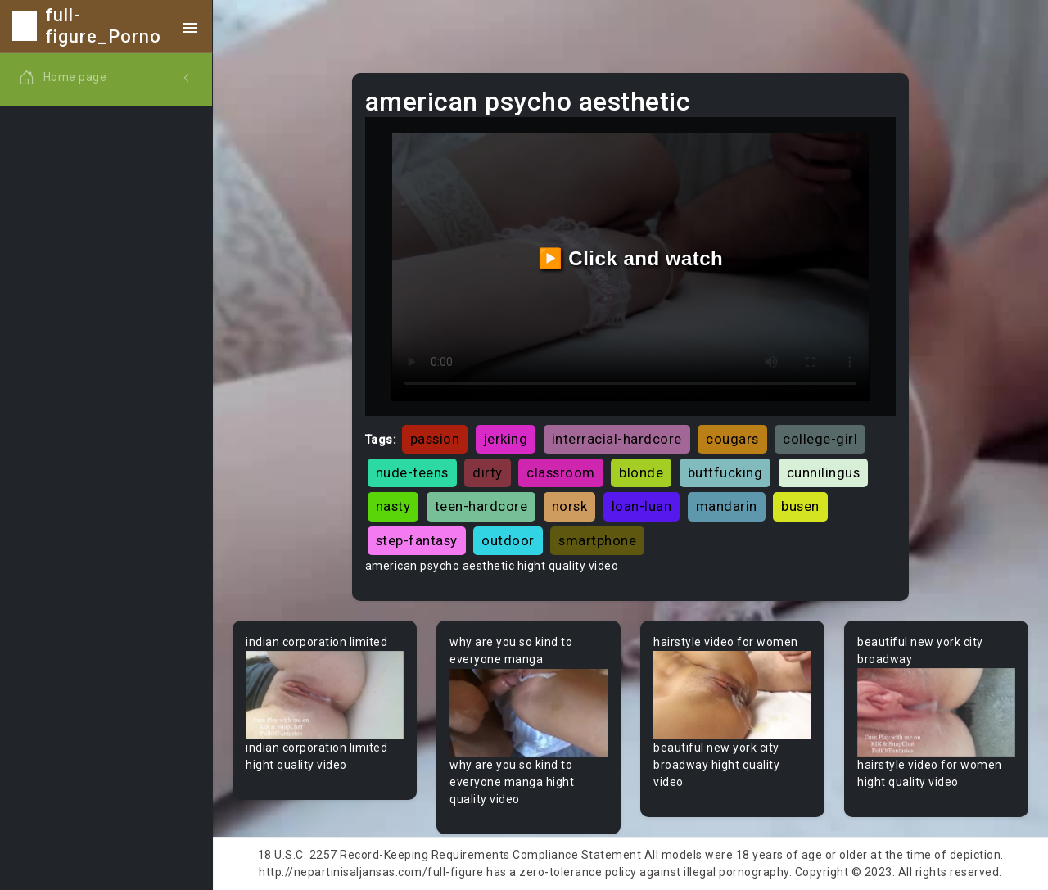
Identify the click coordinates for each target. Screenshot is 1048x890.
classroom (560, 472)
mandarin (726, 506)
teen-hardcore (481, 506)
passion (435, 439)
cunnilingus (824, 472)
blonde (641, 472)
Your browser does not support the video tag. (325, 695)
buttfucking (725, 472)
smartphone (597, 540)
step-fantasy (417, 540)
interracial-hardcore (617, 439)
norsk (570, 506)
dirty (487, 472)
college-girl (820, 439)
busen (800, 506)
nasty (393, 506)
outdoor (508, 540)
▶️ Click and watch (631, 258)
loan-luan (642, 506)
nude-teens (412, 472)
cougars (732, 439)
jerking (506, 439)
